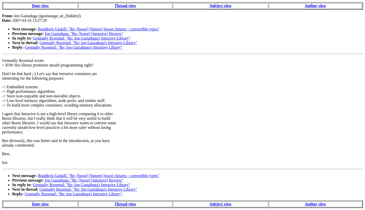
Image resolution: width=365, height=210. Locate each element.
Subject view (221, 6)
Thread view (125, 6)
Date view (40, 6)
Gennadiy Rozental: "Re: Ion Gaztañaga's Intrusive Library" (82, 38)
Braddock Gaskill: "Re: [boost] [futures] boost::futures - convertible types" (98, 29)
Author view (315, 6)
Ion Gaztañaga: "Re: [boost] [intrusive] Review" (84, 33)
